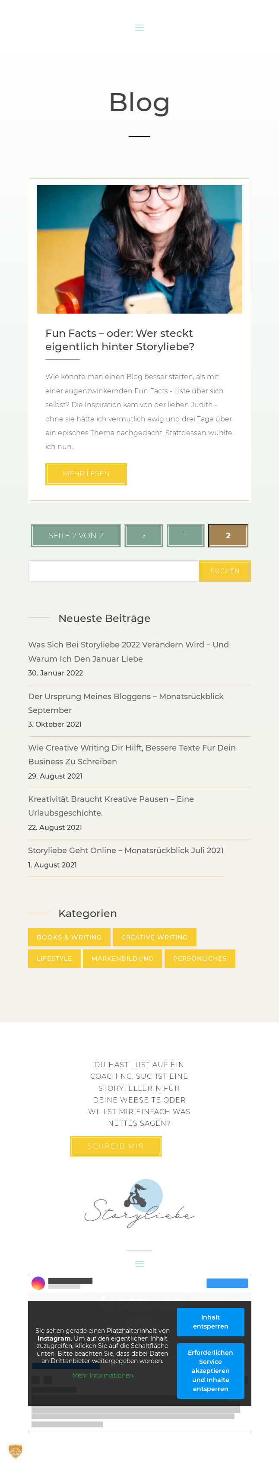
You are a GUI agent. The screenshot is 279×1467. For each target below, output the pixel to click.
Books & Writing (69, 937)
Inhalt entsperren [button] (210, 1321)
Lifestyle (54, 958)
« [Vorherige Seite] (144, 535)
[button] (15, 1451)
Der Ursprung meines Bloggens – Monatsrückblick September (126, 703)
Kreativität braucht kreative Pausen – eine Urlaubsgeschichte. (111, 806)
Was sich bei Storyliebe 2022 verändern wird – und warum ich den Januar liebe (128, 651)
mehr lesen (86, 474)
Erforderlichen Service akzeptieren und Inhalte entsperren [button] (210, 1371)
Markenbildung (123, 958)
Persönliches (200, 958)
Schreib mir (98, 1146)
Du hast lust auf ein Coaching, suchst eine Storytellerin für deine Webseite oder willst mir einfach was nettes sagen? (139, 1094)
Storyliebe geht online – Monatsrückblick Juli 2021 (126, 850)
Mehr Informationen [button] (102, 1375)
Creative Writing (154, 937)
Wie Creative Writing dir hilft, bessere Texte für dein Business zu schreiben (132, 754)
